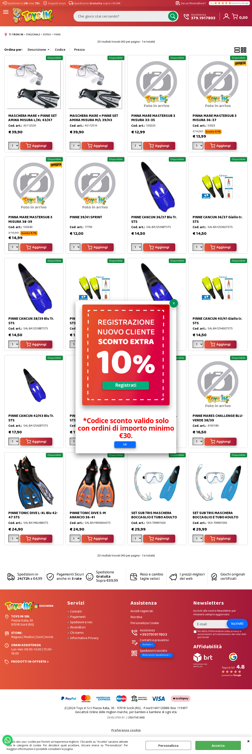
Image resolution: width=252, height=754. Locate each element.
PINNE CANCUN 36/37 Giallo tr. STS (217, 219)
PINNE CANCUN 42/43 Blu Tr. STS (31, 418)
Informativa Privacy (84, 638)
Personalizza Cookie (144, 623)
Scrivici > (147, 644)
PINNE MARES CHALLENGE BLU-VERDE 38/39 (218, 418)
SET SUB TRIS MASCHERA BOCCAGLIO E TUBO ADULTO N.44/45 (215, 517)
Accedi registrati (141, 611)
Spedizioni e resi (81, 622)
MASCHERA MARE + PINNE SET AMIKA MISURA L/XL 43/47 (32, 118)
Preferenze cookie (126, 730)
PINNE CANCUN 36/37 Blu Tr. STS (154, 219)
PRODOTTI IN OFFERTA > (30, 661)
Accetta (218, 745)
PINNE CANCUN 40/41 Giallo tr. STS (217, 321)
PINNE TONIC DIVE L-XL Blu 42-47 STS (33, 515)
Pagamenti (78, 617)
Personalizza (168, 745)
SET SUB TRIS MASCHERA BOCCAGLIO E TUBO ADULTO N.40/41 (154, 517)
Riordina (136, 617)
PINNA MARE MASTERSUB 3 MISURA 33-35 (153, 118)
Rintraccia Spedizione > (156, 655)
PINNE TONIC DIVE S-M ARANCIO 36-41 (88, 515)
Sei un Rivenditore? (190, 3)
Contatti (76, 611)
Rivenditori (78, 627)
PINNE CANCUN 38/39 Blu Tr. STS (31, 321)
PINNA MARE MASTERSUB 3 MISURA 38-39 (30, 219)
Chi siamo (77, 632)
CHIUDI (248, 741)
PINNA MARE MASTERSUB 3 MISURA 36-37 (215, 118)
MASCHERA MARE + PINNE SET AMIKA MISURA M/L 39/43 (94, 118)
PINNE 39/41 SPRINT (86, 217)
